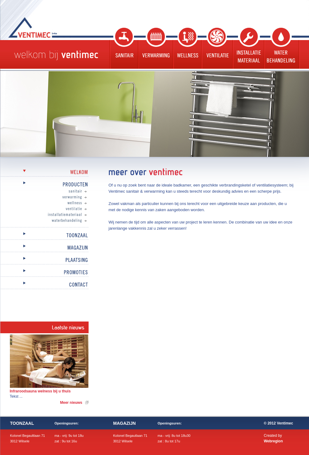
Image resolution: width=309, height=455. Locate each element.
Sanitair (123, 48)
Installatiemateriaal (51, 215)
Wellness (187, 48)
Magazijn (44, 248)
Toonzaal (44, 235)
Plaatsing (44, 260)
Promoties (44, 272)
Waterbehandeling (282, 48)
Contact (44, 285)
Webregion (273, 441)
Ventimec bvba (48, 27)
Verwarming (155, 48)
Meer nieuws (71, 402)
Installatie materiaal (248, 48)
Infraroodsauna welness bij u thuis (40, 391)
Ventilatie (216, 48)
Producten (44, 184)
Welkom (44, 172)
